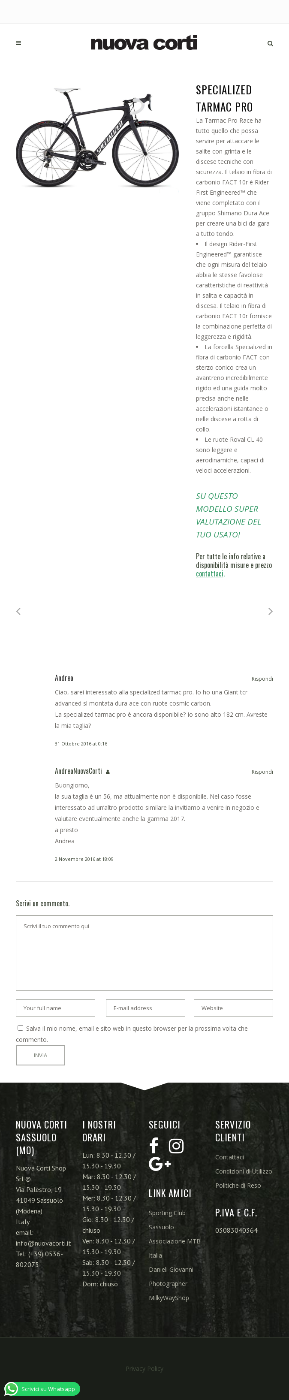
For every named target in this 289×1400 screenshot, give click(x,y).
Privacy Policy (144, 1368)
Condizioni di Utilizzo (243, 1171)
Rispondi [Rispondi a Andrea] (262, 678)
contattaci (209, 573)
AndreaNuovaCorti (78, 771)
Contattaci (229, 1157)
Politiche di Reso (238, 1185)
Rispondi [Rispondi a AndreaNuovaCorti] (262, 771)
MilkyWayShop (169, 1298)
